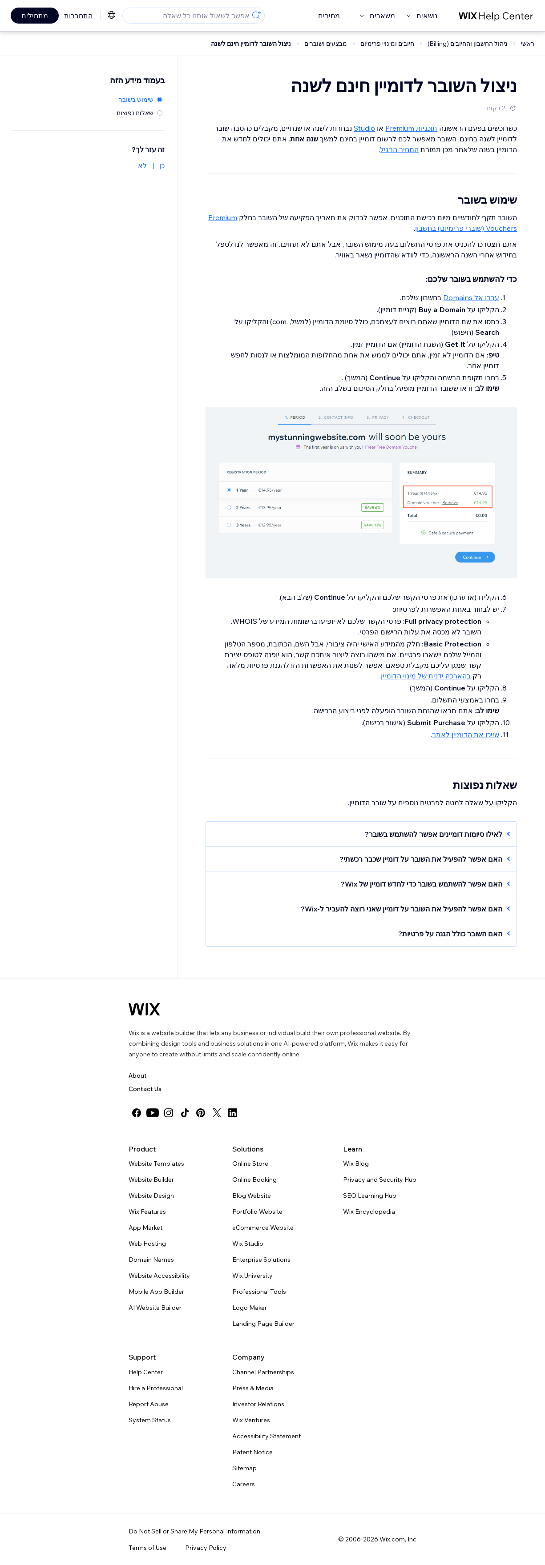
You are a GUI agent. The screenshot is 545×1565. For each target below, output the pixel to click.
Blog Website (251, 1196)
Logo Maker (249, 1308)
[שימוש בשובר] (140, 99)
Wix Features (147, 1212)
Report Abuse (149, 1404)
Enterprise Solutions (261, 1260)
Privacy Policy (205, 1548)
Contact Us (145, 1089)
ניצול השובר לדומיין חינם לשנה (251, 44)
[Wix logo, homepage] (144, 1009)
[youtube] (153, 1113)
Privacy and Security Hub (379, 1180)
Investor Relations (258, 1404)
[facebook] (137, 1113)
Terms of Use (147, 1548)
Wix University (252, 1276)
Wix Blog (356, 1164)
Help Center (146, 1372)
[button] (366, 834)
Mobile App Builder (156, 1292)
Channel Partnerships (263, 1372)
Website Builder (151, 1180)
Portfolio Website (257, 1212)
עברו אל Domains (471, 297)
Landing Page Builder (263, 1324)
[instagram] (169, 1113)
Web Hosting (147, 1244)
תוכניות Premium (411, 128)
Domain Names (151, 1260)
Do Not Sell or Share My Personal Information (194, 1531)
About (138, 1075)
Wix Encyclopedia (369, 1212)
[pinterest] (201, 1113)
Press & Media (253, 1388)
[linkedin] (233, 1113)
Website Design (151, 1196)
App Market (145, 1228)
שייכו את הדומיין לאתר (465, 734)
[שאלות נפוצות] (140, 112)
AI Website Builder (155, 1308)
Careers (243, 1484)
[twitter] (217, 1113)
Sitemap (244, 1468)
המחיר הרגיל (399, 149)
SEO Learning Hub (369, 1196)
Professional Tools (259, 1292)
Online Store (250, 1164)
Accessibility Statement (266, 1436)
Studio (364, 128)
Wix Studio (247, 1244)
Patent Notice (252, 1452)
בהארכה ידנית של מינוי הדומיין (426, 675)
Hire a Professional (156, 1388)
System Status (150, 1420)
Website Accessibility (159, 1276)
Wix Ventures (251, 1420)
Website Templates (156, 1164)
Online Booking (254, 1180)
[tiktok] (185, 1113)
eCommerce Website (263, 1228)
